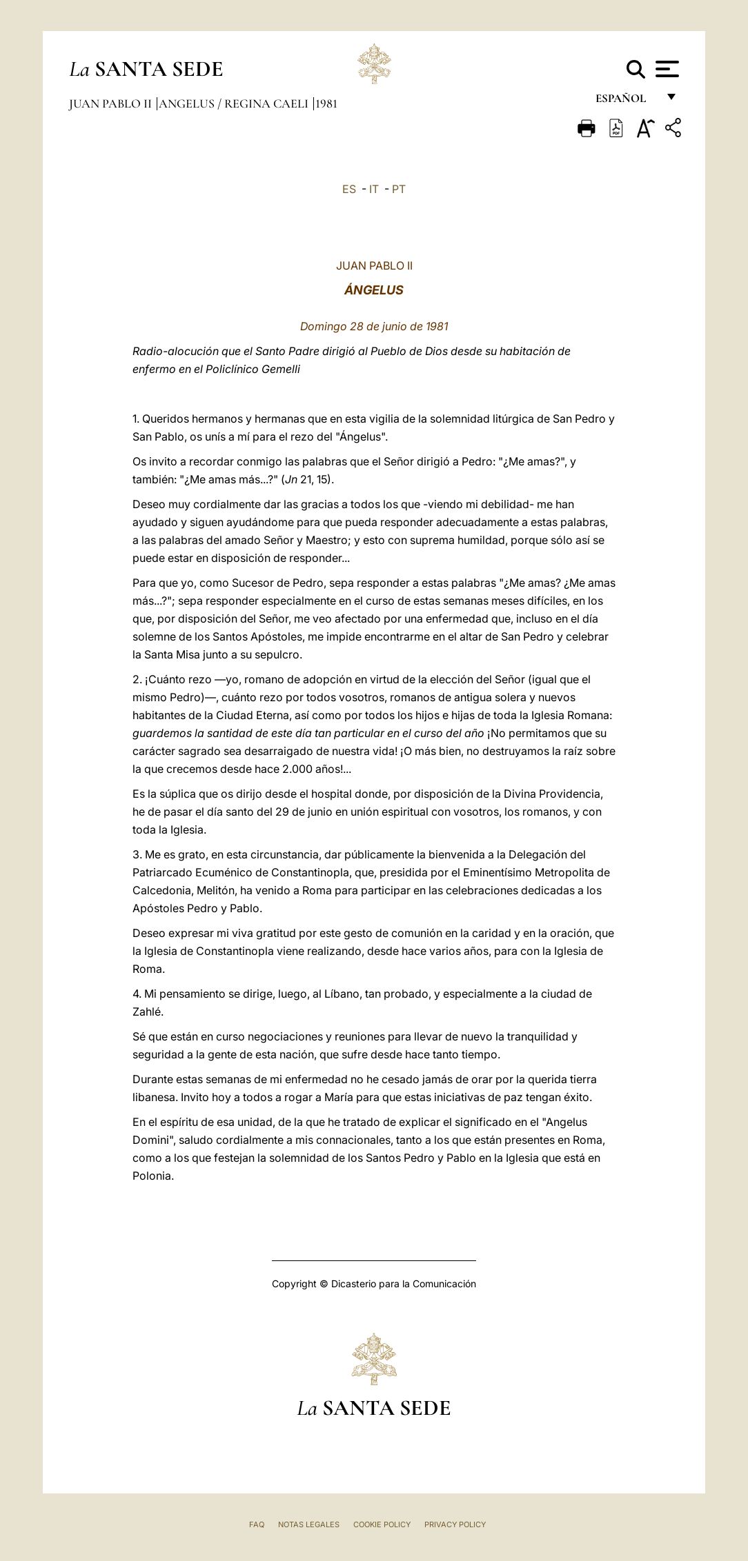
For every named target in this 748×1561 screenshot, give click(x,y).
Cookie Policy (382, 1524)
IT (374, 189)
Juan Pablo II (112, 103)
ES (349, 189)
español (626, 101)
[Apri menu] (665, 69)
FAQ (256, 1524)
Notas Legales (308, 1524)
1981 (326, 103)
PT (399, 189)
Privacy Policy (455, 1524)
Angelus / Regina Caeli (235, 103)
